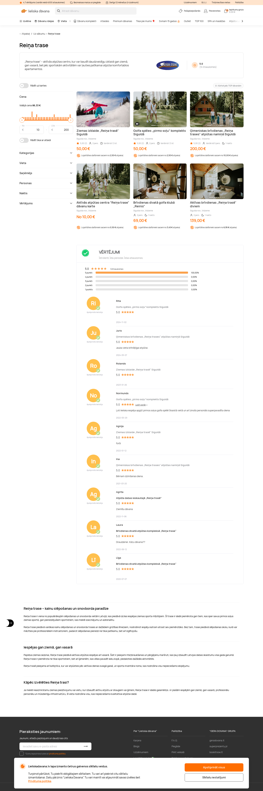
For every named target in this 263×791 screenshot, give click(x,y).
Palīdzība (239, 2)
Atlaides (104, 21)
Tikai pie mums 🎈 (145, 21)
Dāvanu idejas (44, 21)
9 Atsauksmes (208, 66)
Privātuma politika (39, 781)
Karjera (137, 740)
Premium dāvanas (122, 21)
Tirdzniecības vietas (221, 2)
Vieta (62, 21)
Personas (46, 183)
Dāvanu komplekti (84, 21)
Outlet (187, 21)
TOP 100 (199, 21)
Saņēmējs (46, 173)
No (23, 125)
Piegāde (176, 746)
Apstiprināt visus (214, 767)
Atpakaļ (26, 33)
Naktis (46, 193)
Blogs (136, 746)
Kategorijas (46, 153)
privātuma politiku (57, 753)
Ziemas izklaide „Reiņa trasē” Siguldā (138, 369)
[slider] (21, 120)
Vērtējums (46, 203)
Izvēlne (25, 21)
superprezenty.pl (218, 746)
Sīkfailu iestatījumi (214, 777)
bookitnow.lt (216, 752)
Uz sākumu (39, 33)
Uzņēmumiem (190, 2)
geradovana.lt (216, 740)
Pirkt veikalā (178, 752)
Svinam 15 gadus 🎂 (169, 21)
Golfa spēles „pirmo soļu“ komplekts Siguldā (142, 307)
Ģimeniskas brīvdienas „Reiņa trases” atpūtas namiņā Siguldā (153, 336)
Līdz (53, 125)
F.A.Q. (175, 740)
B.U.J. (204, 2)
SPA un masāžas (216, 21)
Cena (22, 97)
